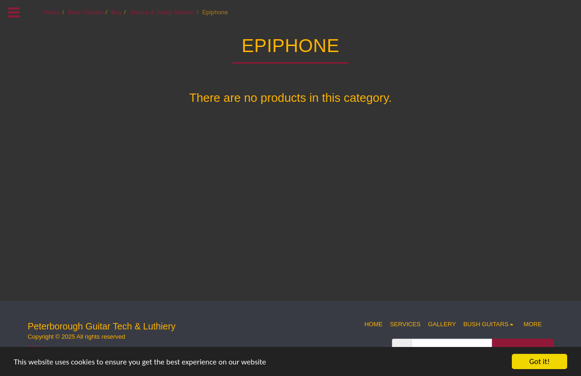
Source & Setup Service (162, 12)
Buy (116, 12)
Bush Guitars (85, 12)
